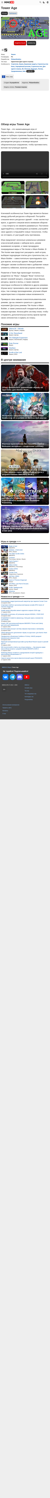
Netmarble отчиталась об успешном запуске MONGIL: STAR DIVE (22, 614)
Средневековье (16, 71)
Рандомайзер (29, 699)
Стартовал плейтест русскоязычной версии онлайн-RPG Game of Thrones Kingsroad (22, 606)
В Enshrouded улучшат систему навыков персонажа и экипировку (22, 629)
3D (23, 69)
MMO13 (27, 685)
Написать (31, 43)
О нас (4, 713)
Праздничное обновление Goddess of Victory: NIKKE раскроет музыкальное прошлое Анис (21, 637)
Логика (40, 69)
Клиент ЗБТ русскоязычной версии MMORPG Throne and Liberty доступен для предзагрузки (22, 624)
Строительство (36, 66)
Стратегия (14, 64)
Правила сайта (7, 707)
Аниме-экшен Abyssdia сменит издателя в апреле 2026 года (20, 610)
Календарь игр (29, 696)
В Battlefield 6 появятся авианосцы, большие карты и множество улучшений (22, 618)
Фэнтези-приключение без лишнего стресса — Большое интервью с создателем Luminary (24, 445)
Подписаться (20, 43)
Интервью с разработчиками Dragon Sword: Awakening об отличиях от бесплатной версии (24, 417)
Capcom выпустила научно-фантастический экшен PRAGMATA (21, 658)
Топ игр (27, 691)
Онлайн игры (28, 688)
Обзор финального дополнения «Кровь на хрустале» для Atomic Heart (22, 388)
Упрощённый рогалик (22, 66)
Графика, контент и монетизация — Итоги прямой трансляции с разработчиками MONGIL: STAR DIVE (25, 528)
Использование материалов (11, 705)
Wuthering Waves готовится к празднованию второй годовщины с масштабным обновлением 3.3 (22, 653)
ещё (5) (29, 71)
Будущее (34, 69)
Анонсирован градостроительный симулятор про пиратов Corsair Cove (24, 601)
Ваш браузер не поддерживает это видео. (25, 165)
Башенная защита (30, 64)
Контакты (5, 710)
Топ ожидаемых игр (30, 693)
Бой (24, 71)
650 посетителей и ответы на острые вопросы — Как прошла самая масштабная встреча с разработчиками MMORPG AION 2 (24, 472)
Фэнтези (27, 69)
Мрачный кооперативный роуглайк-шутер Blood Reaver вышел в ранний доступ (24, 642)
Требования (12, 13)
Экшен (13, 54)
